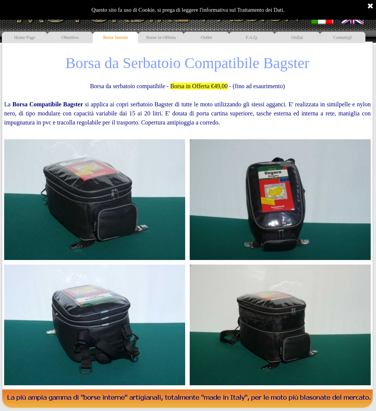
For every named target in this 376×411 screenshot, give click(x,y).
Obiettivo (69, 37)
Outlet (206, 37)
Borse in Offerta (161, 37)
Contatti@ (342, 37)
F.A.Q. (252, 37)
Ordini (297, 37)
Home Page (24, 37)
